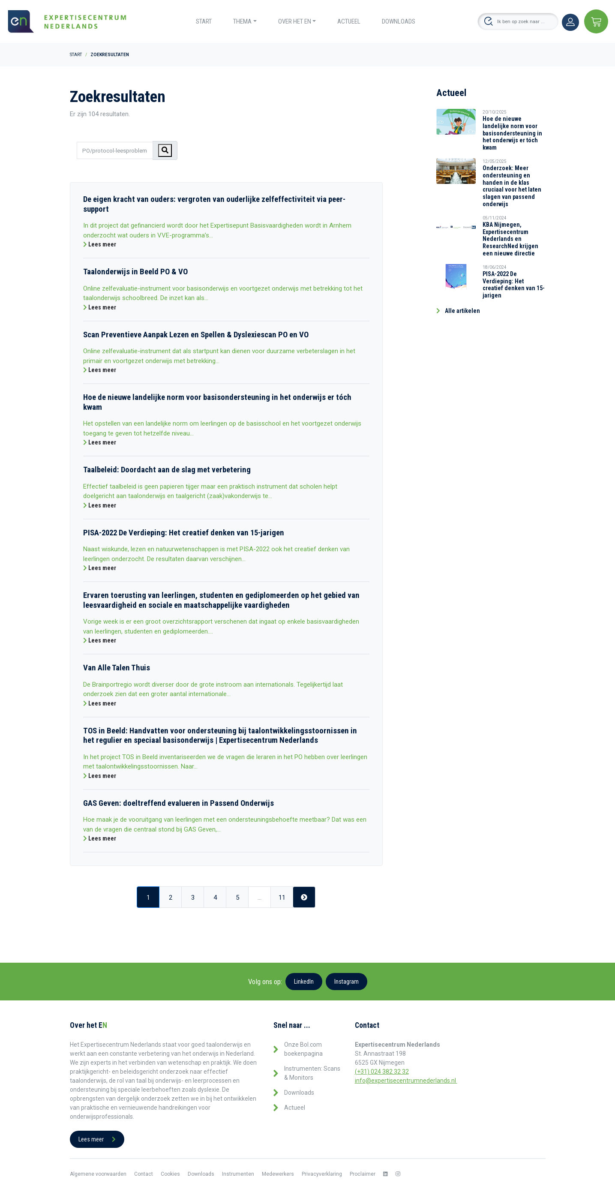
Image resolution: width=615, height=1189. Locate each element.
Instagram (346, 981)
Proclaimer (362, 1174)
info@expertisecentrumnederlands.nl (406, 1080)
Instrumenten (238, 1174)
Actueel (348, 21)
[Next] (304, 897)
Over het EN (294, 21)
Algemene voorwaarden (98, 1174)
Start (204, 21)
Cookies (170, 1174)
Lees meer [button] (97, 1139)
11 (282, 897)
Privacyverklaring (322, 1174)
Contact (143, 1174)
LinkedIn (304, 981)
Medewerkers (278, 1174)
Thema (242, 21)
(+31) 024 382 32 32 (382, 1071)
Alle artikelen (458, 310)
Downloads (398, 21)
